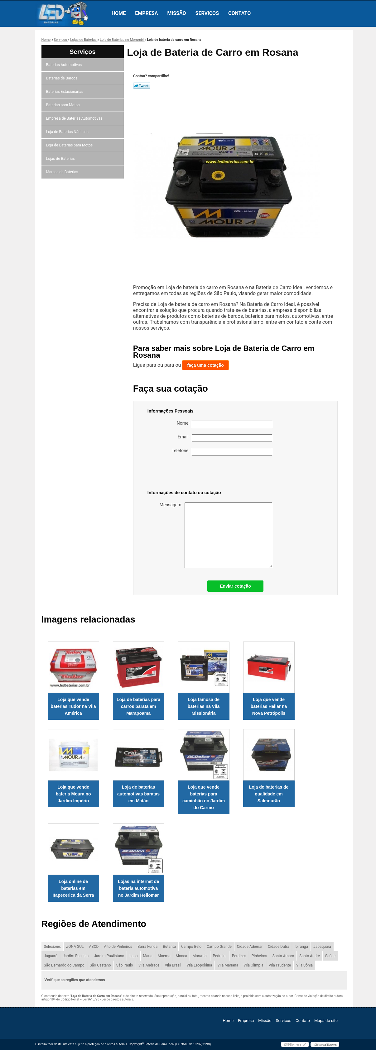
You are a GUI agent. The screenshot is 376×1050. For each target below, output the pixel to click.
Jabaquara (322, 946)
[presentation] (187, 474)
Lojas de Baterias (61, 158)
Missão (176, 13)
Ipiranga (301, 946)
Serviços (207, 13)
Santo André (309, 956)
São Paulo (124, 965)
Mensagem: (216, 535)
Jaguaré (50, 956)
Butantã (169, 946)
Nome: (224, 424)
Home (119, 13)
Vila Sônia (304, 965)
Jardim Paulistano (109, 956)
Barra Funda (147, 946)
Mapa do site (326, 1020)
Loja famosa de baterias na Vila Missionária (203, 706)
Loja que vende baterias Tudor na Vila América (73, 706)
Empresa (146, 13)
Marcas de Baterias (62, 172)
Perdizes (239, 956)
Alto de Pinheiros (118, 946)
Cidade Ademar (250, 946)
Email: (225, 438)
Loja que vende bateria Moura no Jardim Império (73, 794)
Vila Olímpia (253, 965)
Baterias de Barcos (62, 78)
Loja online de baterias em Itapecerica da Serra (73, 888)
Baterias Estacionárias (65, 91)
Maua (147, 956)
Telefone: (222, 452)
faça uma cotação (205, 365)
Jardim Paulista (76, 956)
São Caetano (100, 965)
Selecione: (52, 946)
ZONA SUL (75, 946)
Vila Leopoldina (199, 965)
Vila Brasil (173, 965)
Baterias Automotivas (64, 65)
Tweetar (141, 86)
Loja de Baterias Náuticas (67, 132)
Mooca (181, 956)
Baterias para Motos (63, 105)
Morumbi (199, 956)
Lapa (133, 956)
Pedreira (220, 956)
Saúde (330, 956)
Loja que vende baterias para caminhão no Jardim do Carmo (203, 797)
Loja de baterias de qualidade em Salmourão (269, 794)
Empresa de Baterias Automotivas (75, 118)
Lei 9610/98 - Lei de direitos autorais (108, 999)
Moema (164, 956)
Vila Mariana (227, 965)
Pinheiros (259, 956)
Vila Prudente (280, 965)
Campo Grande (219, 946)
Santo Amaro (283, 956)
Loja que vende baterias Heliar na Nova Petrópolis (269, 706)
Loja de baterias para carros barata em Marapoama (138, 706)
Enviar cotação (235, 586)
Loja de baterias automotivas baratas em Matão (138, 794)
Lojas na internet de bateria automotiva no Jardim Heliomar (138, 888)
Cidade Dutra (278, 946)
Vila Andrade (149, 965)
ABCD (94, 946)
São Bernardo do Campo (64, 965)
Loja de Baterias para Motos (70, 145)
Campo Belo (191, 946)
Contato (239, 13)
